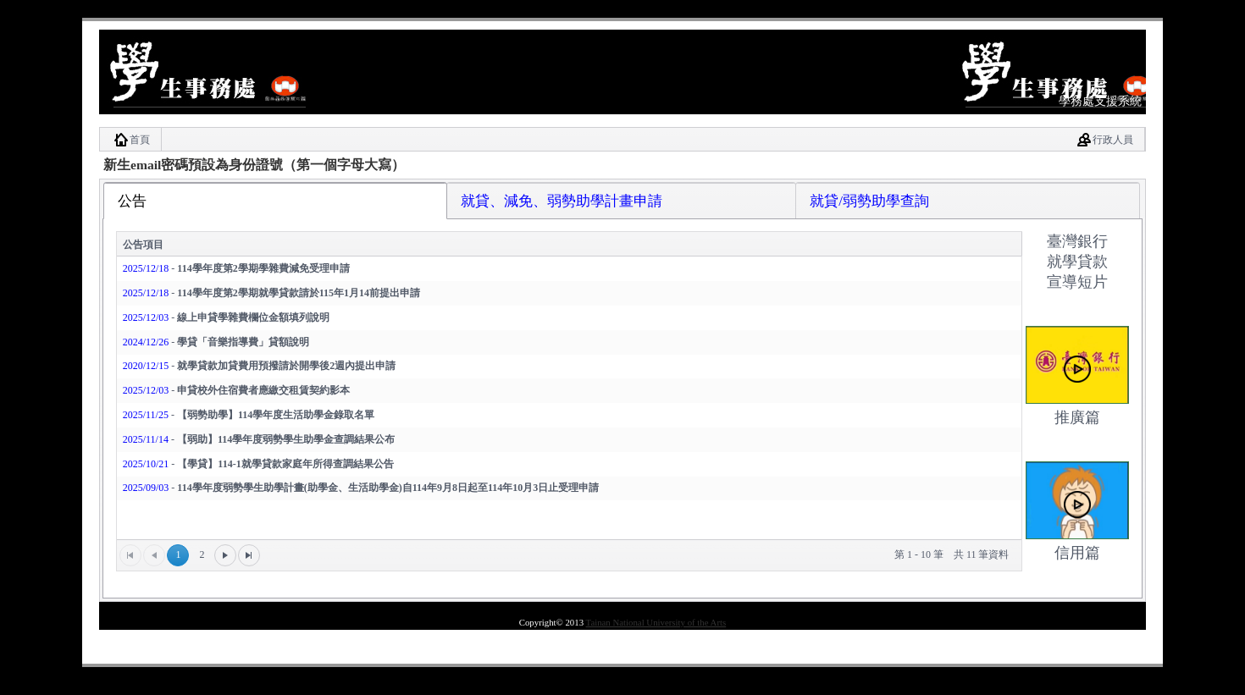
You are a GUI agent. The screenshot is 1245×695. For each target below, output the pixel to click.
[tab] (275, 200)
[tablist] (622, 391)
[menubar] (622, 139)
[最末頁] (249, 555)
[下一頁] (225, 555)
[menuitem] (131, 139)
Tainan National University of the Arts (656, 622)
